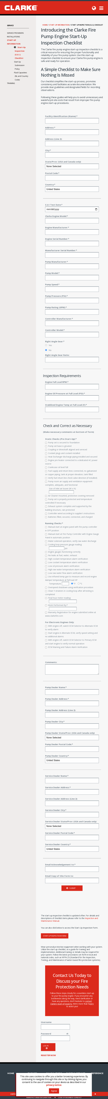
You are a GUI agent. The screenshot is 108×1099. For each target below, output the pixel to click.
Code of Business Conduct (70, 1097)
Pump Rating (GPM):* (56, 307)
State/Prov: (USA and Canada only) (63, 161)
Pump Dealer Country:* (57, 755)
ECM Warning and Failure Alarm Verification (66, 647)
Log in (46, 1047)
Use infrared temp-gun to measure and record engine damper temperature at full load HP (71, 578)
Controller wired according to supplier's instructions (70, 513)
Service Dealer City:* (55, 810)
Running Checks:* (54, 523)
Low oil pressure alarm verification (62, 566)
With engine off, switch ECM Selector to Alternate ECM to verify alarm (71, 628)
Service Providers (15, 33)
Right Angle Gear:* (54, 341)
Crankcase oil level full (56, 467)
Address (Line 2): (53, 139)
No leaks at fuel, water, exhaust (61, 555)
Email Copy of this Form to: (59, 875)
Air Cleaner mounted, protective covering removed (69, 495)
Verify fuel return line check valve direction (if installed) (71, 478)
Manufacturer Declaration (38, 1097)
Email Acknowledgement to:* (60, 864)
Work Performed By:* (56, 605)
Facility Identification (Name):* (61, 116)
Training (11, 83)
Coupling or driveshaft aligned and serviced (66, 449)
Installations (13, 37)
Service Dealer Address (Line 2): (61, 798)
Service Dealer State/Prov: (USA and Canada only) (70, 821)
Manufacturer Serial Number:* (61, 250)
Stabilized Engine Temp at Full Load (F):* (66, 404)
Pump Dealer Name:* (56, 687)
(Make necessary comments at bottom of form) (68, 432)
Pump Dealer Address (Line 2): (60, 710)
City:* (48, 150)
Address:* (50, 127)
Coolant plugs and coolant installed (62, 453)
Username (46, 1022)
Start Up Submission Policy (19, 65)
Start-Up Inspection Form (54, 936)
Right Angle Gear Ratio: (57, 355)
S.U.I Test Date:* (53, 204)
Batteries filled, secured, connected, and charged (69, 517)
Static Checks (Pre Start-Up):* (61, 439)
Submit (71, 888)
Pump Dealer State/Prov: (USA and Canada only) (70, 732)
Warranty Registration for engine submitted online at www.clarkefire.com (70, 614)
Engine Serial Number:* (57, 238)
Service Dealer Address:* (58, 787)
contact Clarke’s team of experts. (71, 1002)
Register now (48, 1055)
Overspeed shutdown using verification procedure (69, 587)
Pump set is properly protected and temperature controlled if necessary (68, 501)
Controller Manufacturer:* (59, 318)
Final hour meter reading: (58, 598)
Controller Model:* (55, 330)
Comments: (51, 662)
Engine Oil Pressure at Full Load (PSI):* (65, 393)
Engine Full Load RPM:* (56, 382)
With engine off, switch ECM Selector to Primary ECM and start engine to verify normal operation (70, 642)
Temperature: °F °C (65, 583)
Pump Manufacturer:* (56, 261)
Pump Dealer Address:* (57, 698)
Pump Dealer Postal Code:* (59, 744)
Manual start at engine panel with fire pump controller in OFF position (71, 529)
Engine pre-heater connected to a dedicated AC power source (71, 462)
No (48, 350)
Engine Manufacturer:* (57, 227)
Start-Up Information (59, 25)
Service (10, 25)
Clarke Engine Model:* (56, 216)
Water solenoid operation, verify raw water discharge (70, 541)
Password (46, 1033)
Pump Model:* (52, 273)
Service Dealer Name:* (56, 775)
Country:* (50, 184)
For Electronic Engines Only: (59, 622)
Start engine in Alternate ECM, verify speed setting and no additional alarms (71, 635)
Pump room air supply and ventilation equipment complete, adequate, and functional (68, 483)
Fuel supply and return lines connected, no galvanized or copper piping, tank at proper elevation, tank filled (71, 473)
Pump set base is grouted (58, 446)
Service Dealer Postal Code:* (60, 833)
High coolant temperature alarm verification (66, 558)
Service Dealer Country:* (58, 844)
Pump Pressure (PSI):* (56, 296)
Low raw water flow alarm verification (64, 573)
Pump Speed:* (52, 284)
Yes (48, 345)
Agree (54, 1091)
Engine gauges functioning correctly (62, 551)
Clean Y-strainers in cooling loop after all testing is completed (69, 592)
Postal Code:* (52, 173)
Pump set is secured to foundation (62, 442)
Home (45, 25)
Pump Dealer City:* (55, 721)
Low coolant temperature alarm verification (66, 562)
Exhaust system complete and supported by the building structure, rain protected (68, 508)
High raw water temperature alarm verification (67, 569)
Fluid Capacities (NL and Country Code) (21, 76)
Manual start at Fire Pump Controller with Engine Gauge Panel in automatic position (72, 536)
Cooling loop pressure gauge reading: (63, 544)
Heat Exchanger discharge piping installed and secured (71, 456)
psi (58, 548)
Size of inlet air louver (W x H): (62, 490)
